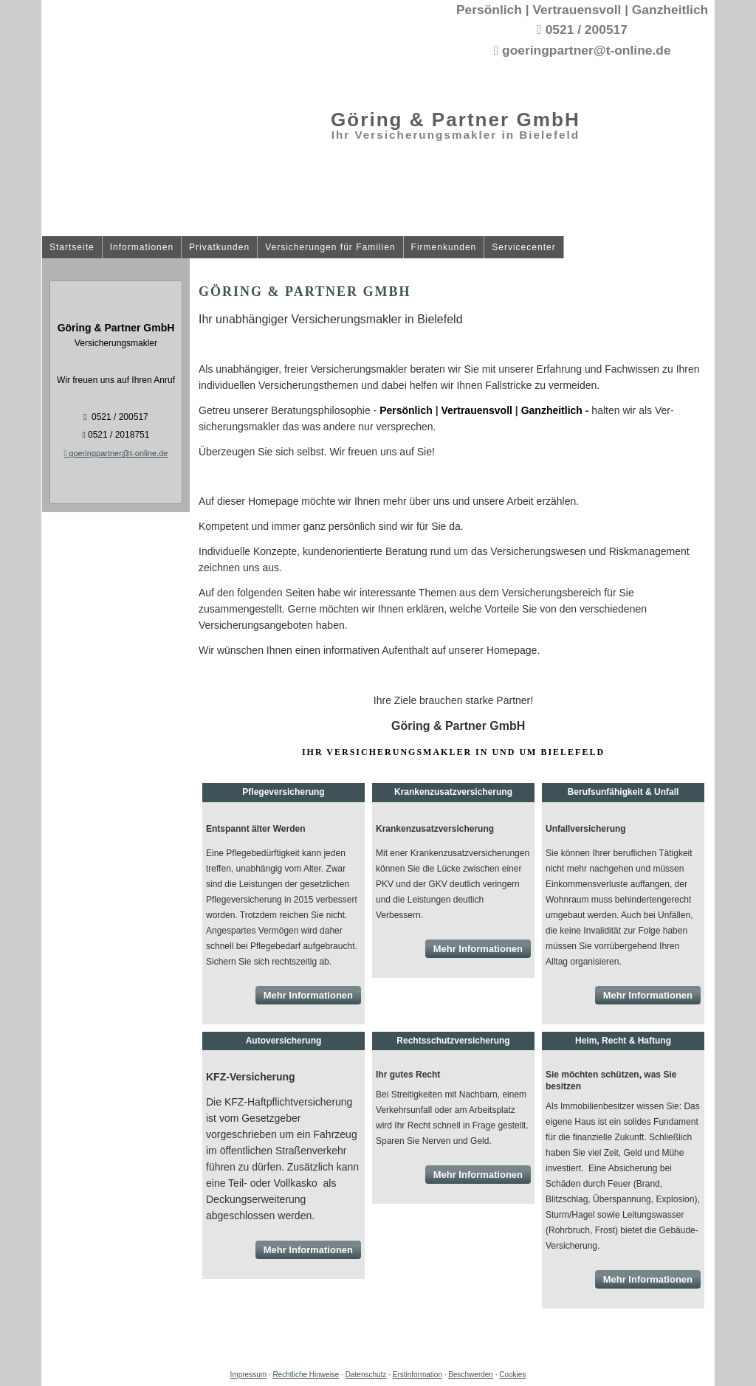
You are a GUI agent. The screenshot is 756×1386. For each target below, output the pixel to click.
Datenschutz (366, 1375)
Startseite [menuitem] (71, 247)
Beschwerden (470, 1375)
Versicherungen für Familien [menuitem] (330, 247)
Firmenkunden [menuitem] (444, 247)
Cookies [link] (512, 1375)
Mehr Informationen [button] (308, 995)
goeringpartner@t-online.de (116, 453)
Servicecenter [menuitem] (523, 247)
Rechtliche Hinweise (305, 1375)
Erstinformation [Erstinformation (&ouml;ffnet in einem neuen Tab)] (417, 1375)
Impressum (248, 1375)
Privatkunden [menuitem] (219, 247)
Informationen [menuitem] (141, 247)
